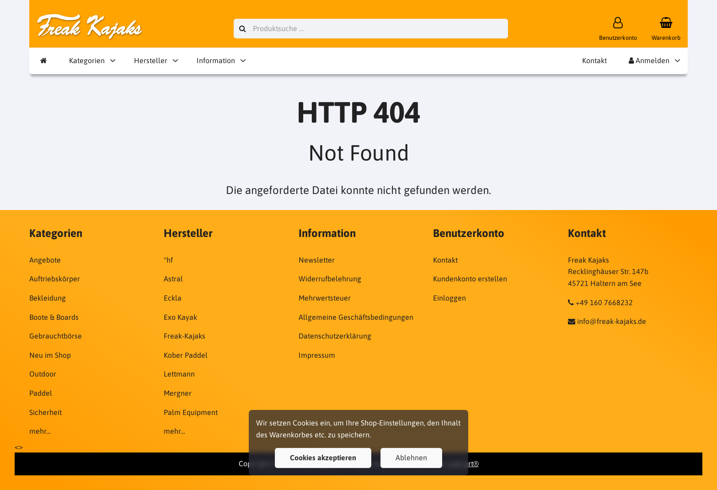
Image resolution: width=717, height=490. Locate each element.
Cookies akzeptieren (323, 457)
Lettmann (179, 374)
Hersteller (150, 60)
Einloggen (449, 298)
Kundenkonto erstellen (470, 279)
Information (216, 60)
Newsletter (317, 260)
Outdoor (42, 374)
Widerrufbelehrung (330, 279)
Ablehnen (411, 457)
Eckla (173, 298)
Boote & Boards (54, 317)
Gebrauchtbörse (55, 336)
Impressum (317, 355)
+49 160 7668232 (604, 302)
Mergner (178, 393)
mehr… (40, 431)
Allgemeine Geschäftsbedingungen (356, 317)
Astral (173, 279)
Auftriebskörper (54, 279)
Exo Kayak (180, 317)
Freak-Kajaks (184, 336)
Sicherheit (45, 412)
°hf (168, 260)
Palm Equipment (191, 412)
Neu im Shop (50, 355)
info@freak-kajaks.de (611, 321)
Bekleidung (47, 298)
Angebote (45, 260)
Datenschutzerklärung (335, 336)
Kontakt (594, 60)
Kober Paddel (186, 355)
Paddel (40, 393)
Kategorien (87, 60)
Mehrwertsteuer (325, 298)
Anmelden (649, 60)
